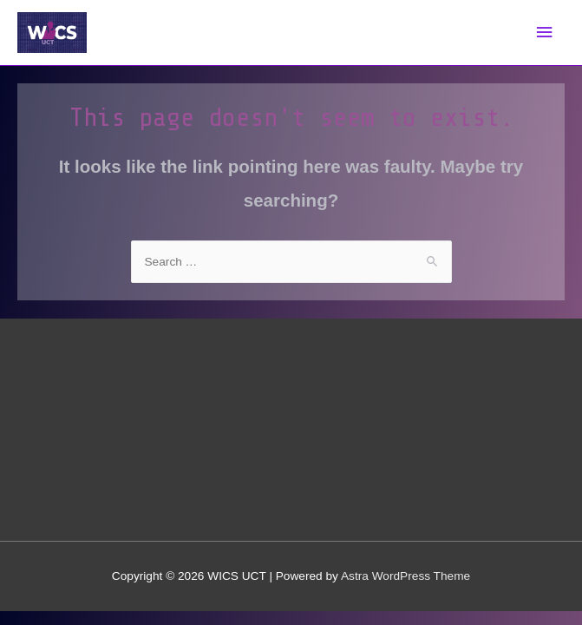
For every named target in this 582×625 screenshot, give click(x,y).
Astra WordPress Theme (405, 575)
